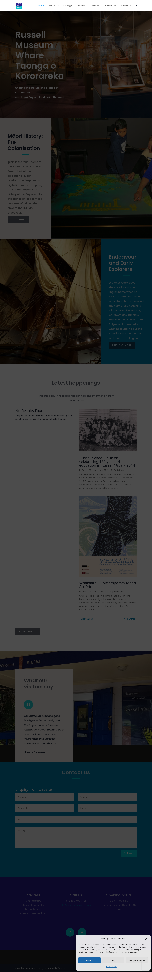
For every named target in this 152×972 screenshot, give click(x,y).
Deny (113, 960)
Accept (89, 960)
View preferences (136, 960)
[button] (146, 938)
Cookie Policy (111, 966)
